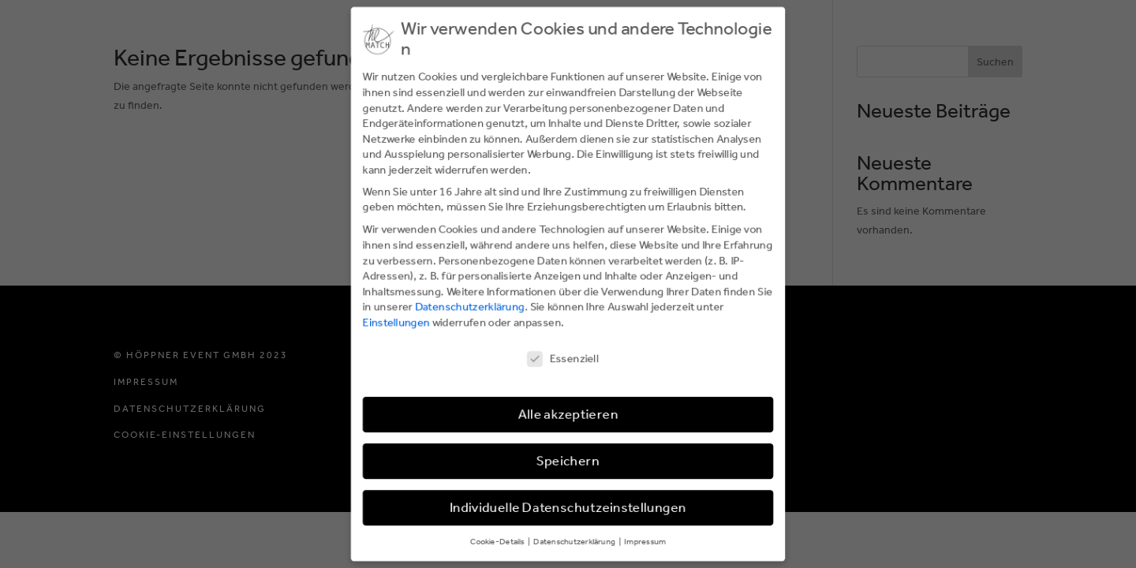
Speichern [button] (568, 462)
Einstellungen (395, 322)
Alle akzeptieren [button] (568, 415)
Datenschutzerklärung (469, 306)
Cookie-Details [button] (497, 542)
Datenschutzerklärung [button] (575, 542)
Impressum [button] (645, 542)
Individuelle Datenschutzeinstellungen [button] (568, 508)
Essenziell (563, 358)
